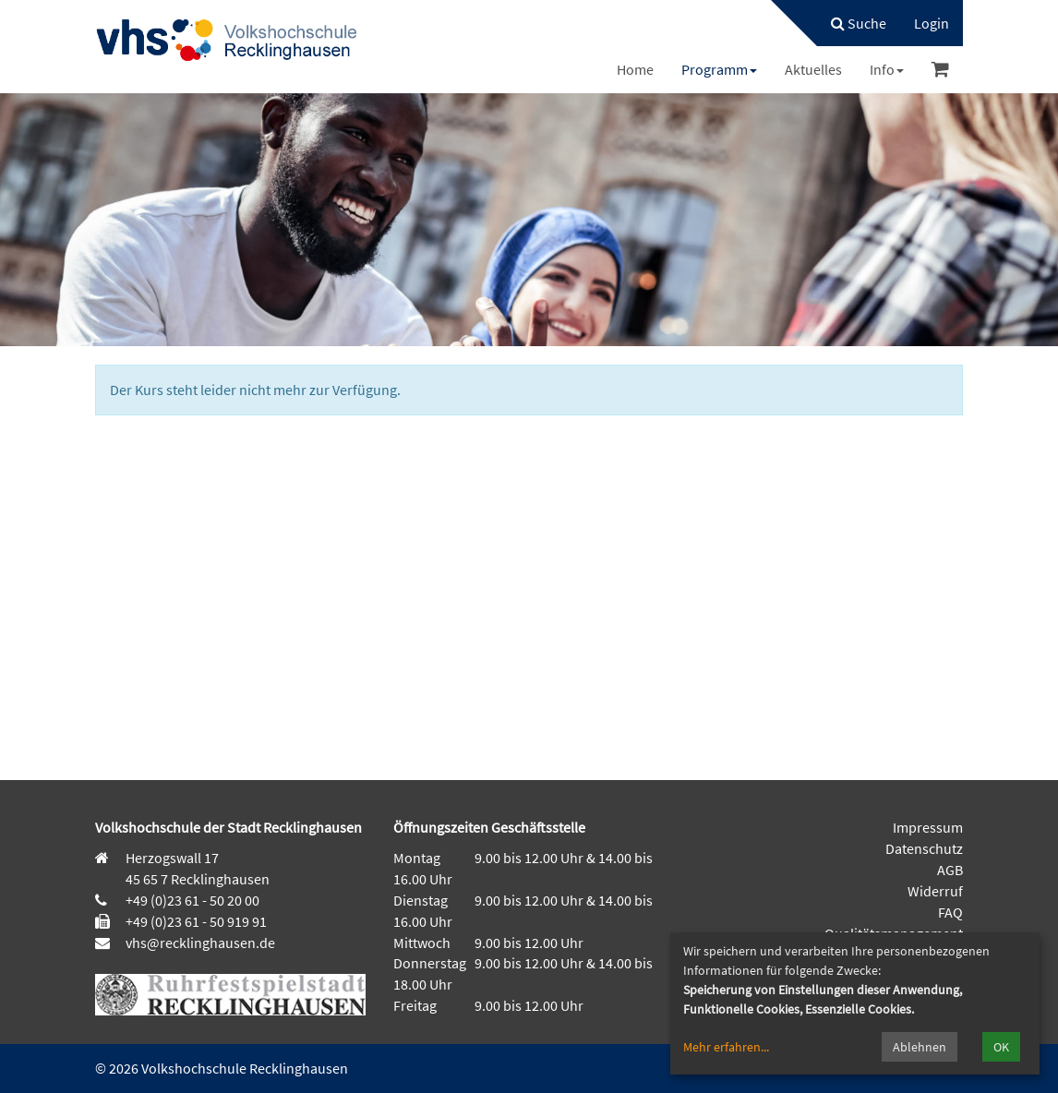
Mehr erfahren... (726, 1047)
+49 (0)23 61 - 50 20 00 (192, 900)
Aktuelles (813, 69)
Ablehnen (919, 1047)
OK (1001, 1047)
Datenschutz (924, 848)
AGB (950, 869)
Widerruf (935, 891)
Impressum (928, 827)
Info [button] (887, 69)
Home (635, 69)
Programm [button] (719, 69)
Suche (858, 23)
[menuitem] (849, 23)
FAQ (950, 912)
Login (931, 23)
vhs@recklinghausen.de (199, 942)
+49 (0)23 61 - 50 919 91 (196, 921)
